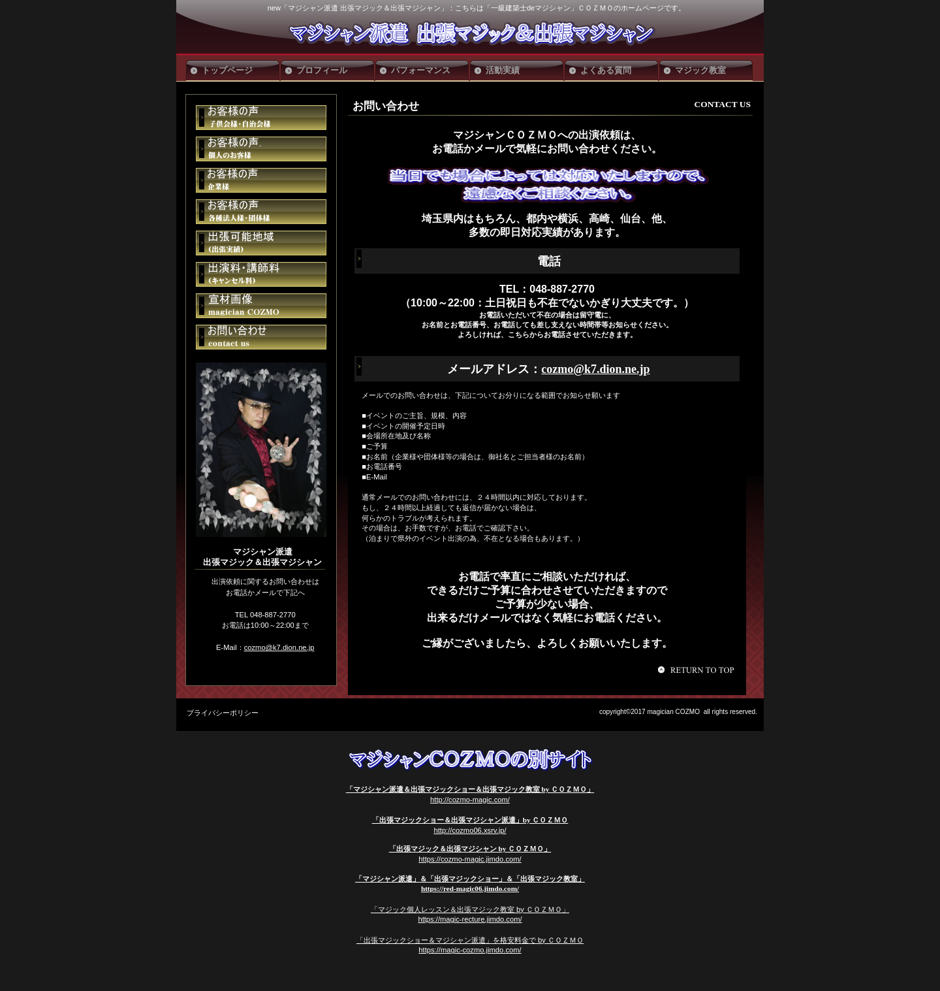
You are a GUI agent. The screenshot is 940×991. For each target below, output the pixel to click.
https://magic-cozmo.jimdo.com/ (469, 950)
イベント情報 (261, 149)
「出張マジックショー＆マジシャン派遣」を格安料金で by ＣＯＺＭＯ (470, 940)
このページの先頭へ (698, 669)
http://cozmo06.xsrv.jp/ (469, 830)
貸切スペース (261, 180)
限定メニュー (261, 117)
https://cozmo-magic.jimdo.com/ (469, 859)
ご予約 (261, 243)
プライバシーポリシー (222, 713)
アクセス (261, 211)
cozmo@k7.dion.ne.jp (595, 369)
